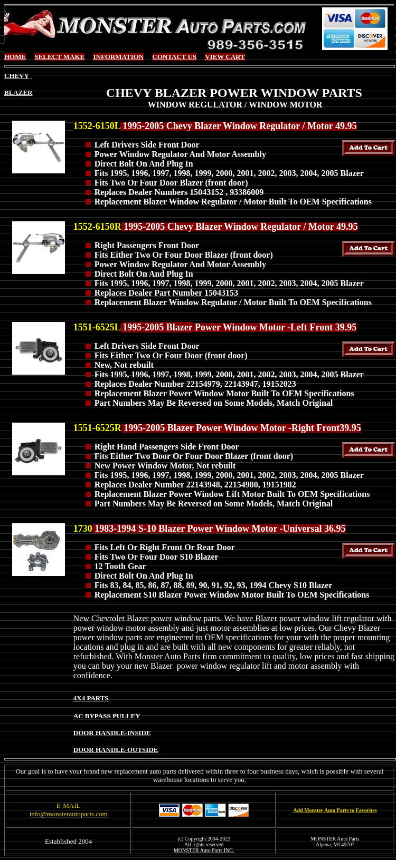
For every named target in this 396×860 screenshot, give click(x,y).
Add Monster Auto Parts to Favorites (334, 810)
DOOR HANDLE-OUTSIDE (115, 750)
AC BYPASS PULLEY (106, 716)
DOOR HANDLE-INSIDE (112, 733)
